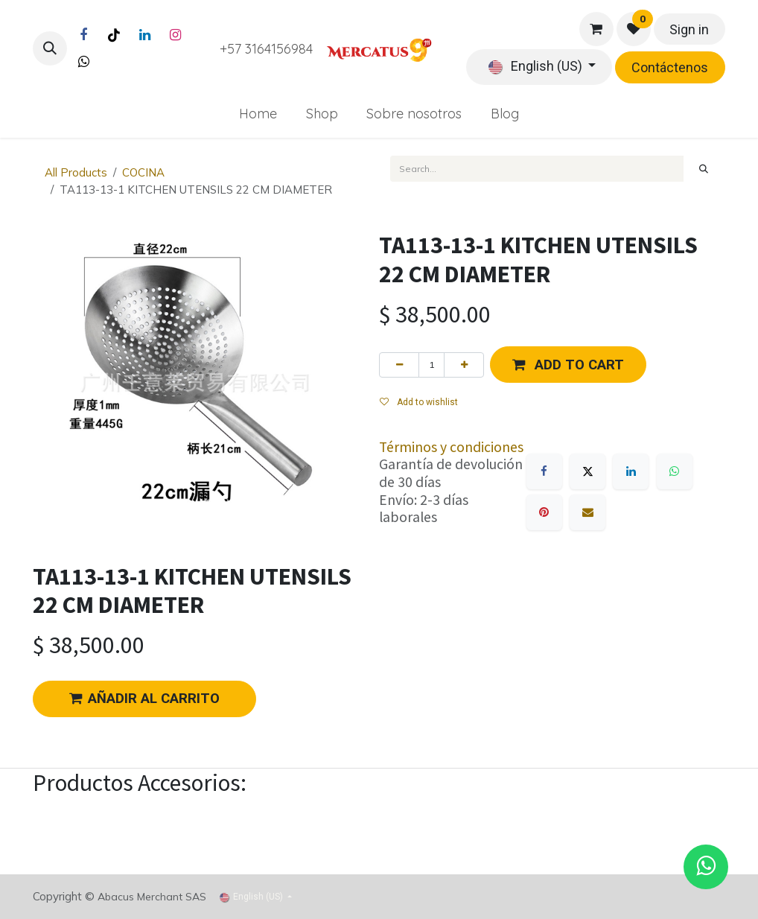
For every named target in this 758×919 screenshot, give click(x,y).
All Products (76, 172)
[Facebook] (83, 35)
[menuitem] (257, 113)
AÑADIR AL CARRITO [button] (144, 698)
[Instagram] (175, 35)
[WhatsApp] (674, 471)
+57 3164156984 (266, 48)
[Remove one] (399, 365)
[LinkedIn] (144, 35)
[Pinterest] (544, 512)
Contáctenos (669, 67)
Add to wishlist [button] (419, 402)
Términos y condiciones (451, 447)
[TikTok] (114, 35)
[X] (587, 471)
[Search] (704, 168)
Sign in (689, 29)
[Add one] (464, 365)
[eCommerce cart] (596, 29)
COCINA (143, 172)
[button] (50, 48)
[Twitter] (83, 61)
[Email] (587, 512)
